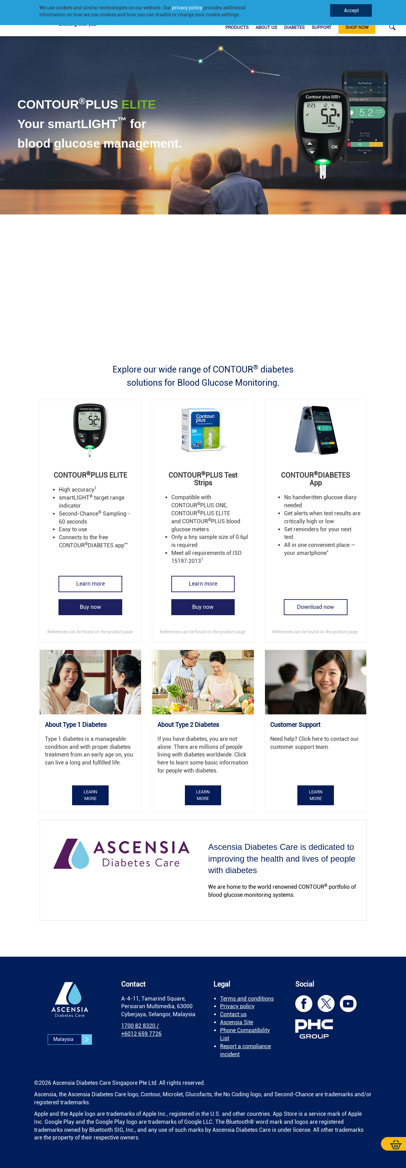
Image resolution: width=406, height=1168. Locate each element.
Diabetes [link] (294, 27)
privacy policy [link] (187, 7)
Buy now (90, 607)
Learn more (90, 583)
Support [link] (321, 27)
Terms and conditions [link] (247, 998)
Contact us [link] (233, 1014)
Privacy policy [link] (237, 1006)
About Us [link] (266, 27)
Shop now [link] (356, 27)
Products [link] (237, 27)
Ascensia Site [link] (236, 1022)
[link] (392, 27)
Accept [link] (351, 10)
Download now (315, 607)
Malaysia (72, 1039)
